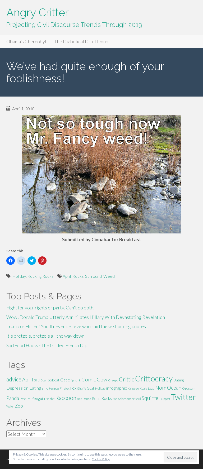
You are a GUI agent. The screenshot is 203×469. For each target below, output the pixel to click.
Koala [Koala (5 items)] (143, 388)
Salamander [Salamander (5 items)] (126, 399)
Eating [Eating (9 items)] (35, 387)
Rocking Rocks (40, 276)
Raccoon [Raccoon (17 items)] (65, 397)
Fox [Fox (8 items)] (73, 388)
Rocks (78, 276)
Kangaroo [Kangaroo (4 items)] (133, 388)
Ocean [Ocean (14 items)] (174, 387)
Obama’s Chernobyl (26, 41)
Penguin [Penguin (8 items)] (38, 398)
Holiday (19, 276)
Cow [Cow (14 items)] (102, 379)
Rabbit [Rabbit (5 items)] (50, 399)
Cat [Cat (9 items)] (63, 379)
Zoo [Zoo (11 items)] (19, 406)
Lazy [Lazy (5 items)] (151, 388)
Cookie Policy (101, 459)
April (67, 276)
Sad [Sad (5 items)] (115, 399)
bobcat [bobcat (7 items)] (53, 380)
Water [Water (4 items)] (10, 406)
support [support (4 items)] (165, 398)
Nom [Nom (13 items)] (160, 388)
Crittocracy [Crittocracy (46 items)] (154, 378)
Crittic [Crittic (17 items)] (126, 379)
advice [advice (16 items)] (13, 379)
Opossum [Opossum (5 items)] (189, 388)
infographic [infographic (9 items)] (116, 387)
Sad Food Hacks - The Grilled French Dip (46, 345)
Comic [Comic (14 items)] (88, 379)
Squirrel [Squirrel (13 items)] (151, 398)
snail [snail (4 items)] (138, 398)
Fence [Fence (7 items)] (54, 388)
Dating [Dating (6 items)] (178, 380)
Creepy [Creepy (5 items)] (113, 380)
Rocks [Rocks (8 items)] (106, 398)
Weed (109, 276)
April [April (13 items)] (27, 379)
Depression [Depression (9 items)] (17, 387)
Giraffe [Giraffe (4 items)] (81, 388)
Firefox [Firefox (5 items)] (65, 388)
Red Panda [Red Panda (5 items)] (84, 399)
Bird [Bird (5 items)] (37, 380)
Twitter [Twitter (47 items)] (183, 396)
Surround (93, 276)
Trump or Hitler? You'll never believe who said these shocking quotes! (76, 326)
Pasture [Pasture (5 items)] (25, 399)
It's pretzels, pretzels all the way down (45, 336)
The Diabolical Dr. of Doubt (82, 41)
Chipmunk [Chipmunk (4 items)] (74, 380)
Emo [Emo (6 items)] (44, 388)
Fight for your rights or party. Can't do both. (50, 307)
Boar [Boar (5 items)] (43, 380)
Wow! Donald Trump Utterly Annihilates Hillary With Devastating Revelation (85, 317)
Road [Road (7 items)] (96, 398)
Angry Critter (37, 12)
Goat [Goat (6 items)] (90, 388)
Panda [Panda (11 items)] (12, 398)
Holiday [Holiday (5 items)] (100, 388)
